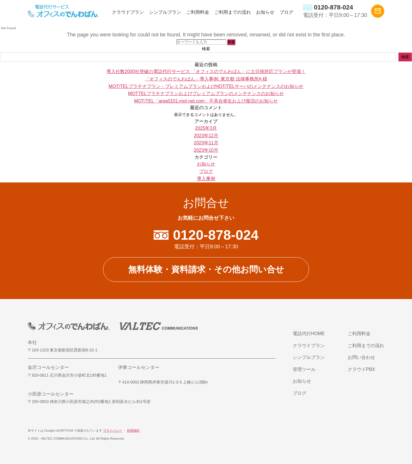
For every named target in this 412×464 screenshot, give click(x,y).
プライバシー (112, 430)
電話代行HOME (309, 333)
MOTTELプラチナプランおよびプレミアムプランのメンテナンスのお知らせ (206, 93)
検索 (206, 48)
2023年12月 (206, 135)
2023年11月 (206, 142)
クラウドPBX (361, 369)
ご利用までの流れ (232, 12)
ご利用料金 (197, 12)
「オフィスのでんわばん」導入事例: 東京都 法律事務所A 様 (206, 78)
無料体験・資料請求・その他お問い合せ (206, 269)
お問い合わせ (361, 357)
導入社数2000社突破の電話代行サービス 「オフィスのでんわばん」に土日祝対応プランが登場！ (206, 71)
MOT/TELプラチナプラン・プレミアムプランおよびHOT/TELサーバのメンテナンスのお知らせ (206, 86)
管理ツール (304, 369)
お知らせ (265, 12)
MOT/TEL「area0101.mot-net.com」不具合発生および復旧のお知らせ (206, 101)
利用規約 (133, 430)
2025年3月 (206, 128)
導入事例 (206, 178)
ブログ (286, 12)
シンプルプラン (165, 12)
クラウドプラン (128, 12)
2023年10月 (206, 150)
